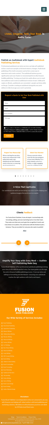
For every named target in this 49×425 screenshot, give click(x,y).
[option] (12, 159)
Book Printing (6, 386)
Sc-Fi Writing (6, 345)
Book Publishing (7, 323)
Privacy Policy (32, 417)
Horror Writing (7, 381)
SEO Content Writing (8, 356)
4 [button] (23, 176)
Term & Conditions (21, 417)
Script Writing (6, 353)
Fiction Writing (7, 378)
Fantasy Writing (7, 342)
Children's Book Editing (9, 361)
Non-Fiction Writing (8, 348)
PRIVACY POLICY (9, 129)
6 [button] (28, 176)
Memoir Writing (7, 331)
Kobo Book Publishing (9, 325)
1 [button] (15, 176)
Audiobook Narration (8, 372)
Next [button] (27, 242)
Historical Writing (7, 339)
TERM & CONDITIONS (21, 129)
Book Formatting (7, 367)
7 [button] (31, 176)
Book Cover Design (8, 383)
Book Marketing (7, 370)
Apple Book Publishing (9, 328)
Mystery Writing (7, 336)
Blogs (12, 417)
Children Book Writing (9, 334)
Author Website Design (9, 389)
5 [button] (26, 176)
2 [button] (18, 176)
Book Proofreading (8, 364)
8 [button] (33, 176)
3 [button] (20, 176)
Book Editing (6, 359)
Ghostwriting (6, 375)
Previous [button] (18, 242)
